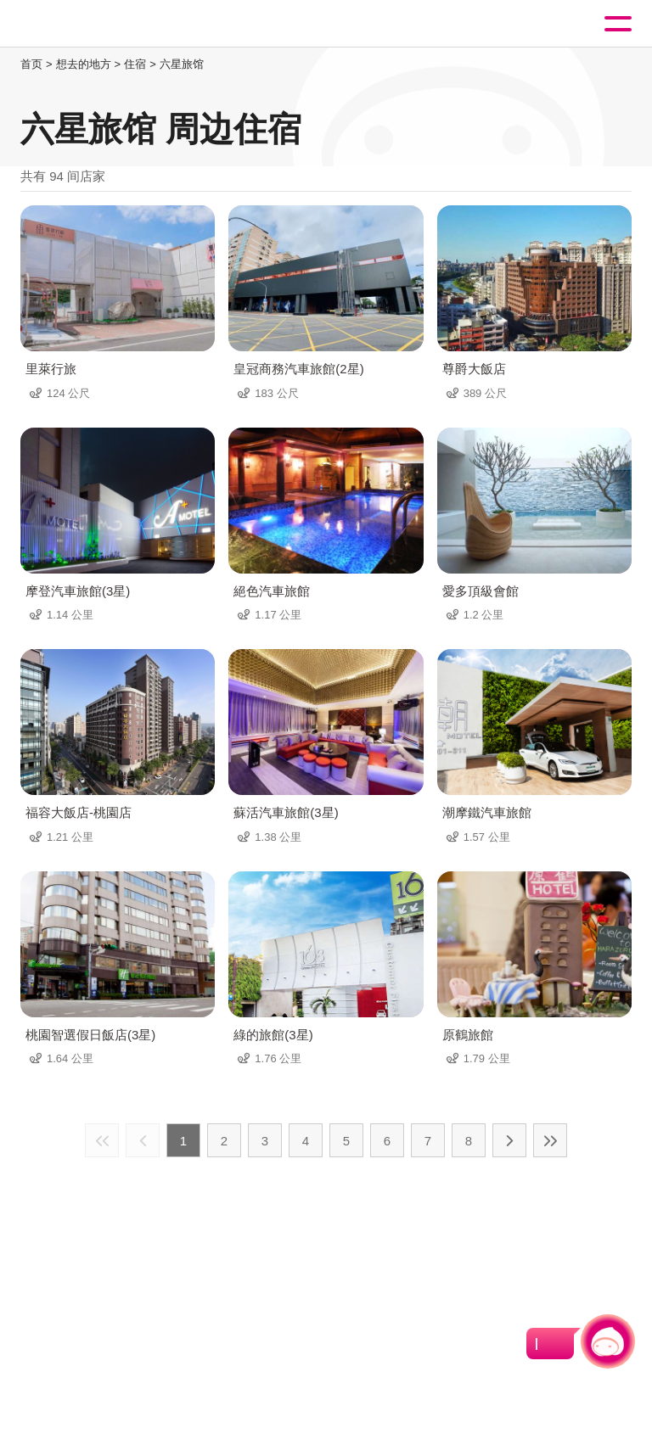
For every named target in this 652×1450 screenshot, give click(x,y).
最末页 (550, 1140)
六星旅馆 (182, 64)
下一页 (509, 1140)
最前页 (102, 1140)
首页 (31, 64)
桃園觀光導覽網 (83, 24)
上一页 (143, 1140)
